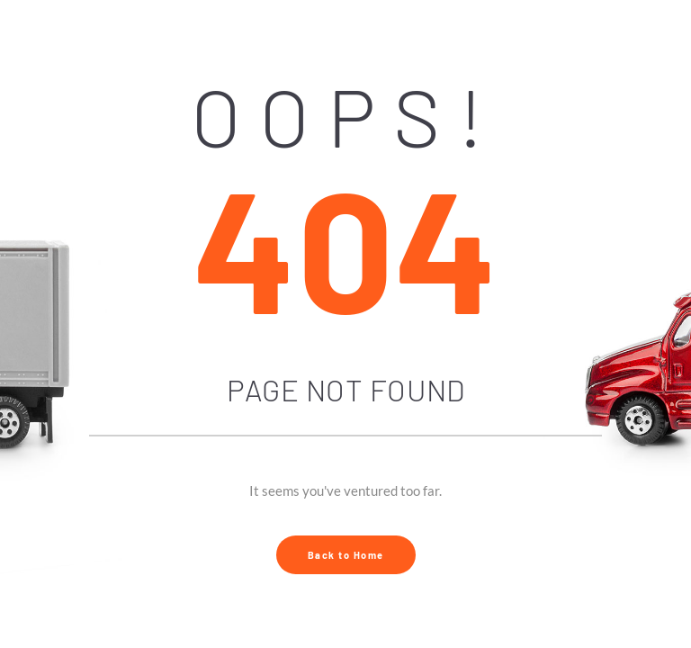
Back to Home (346, 555)
